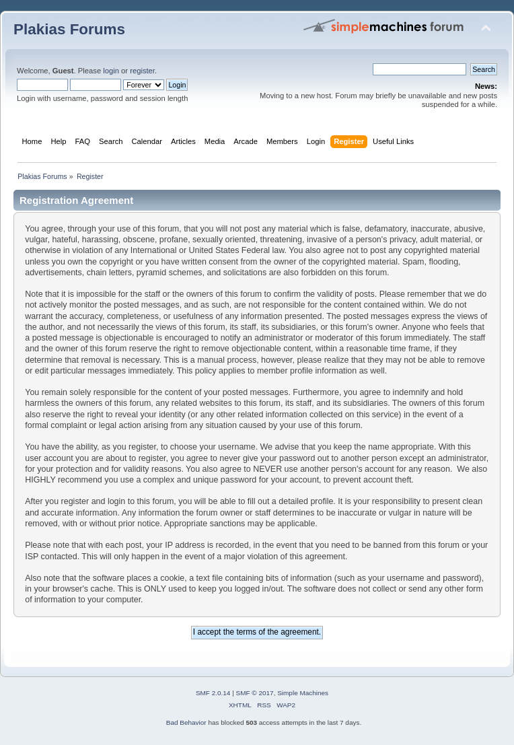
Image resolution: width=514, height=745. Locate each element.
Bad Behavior (186, 722)
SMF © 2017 (255, 693)
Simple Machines (302, 693)
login (111, 71)
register (142, 71)
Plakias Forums (69, 29)
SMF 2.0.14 (213, 693)
